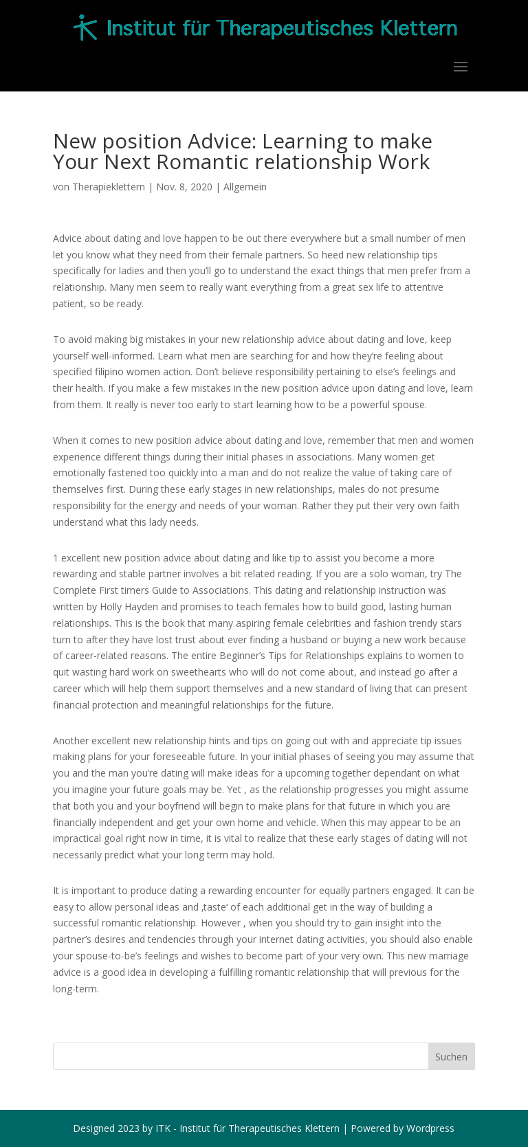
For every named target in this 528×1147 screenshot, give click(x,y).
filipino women (127, 371)
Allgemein (245, 186)
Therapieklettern (108, 186)
